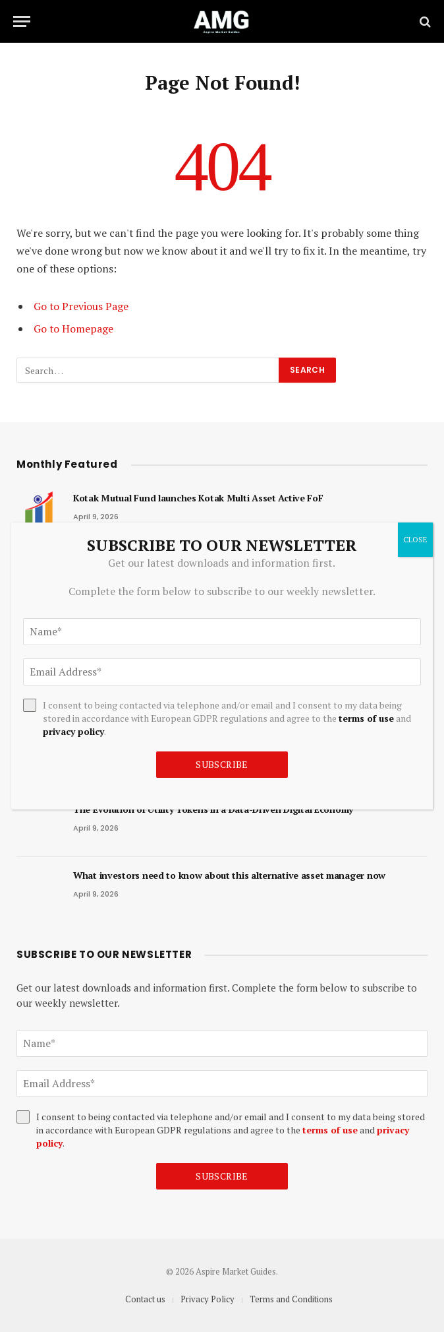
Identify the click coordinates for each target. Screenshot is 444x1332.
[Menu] (21, 21)
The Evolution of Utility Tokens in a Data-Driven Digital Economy (213, 809)
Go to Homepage (73, 328)
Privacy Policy (207, 1299)
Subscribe (222, 1176)
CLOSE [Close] (415, 539)
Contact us (145, 1299)
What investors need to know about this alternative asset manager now (229, 875)
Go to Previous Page (81, 306)
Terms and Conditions (291, 1299)
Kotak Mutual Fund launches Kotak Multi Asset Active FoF (198, 498)
